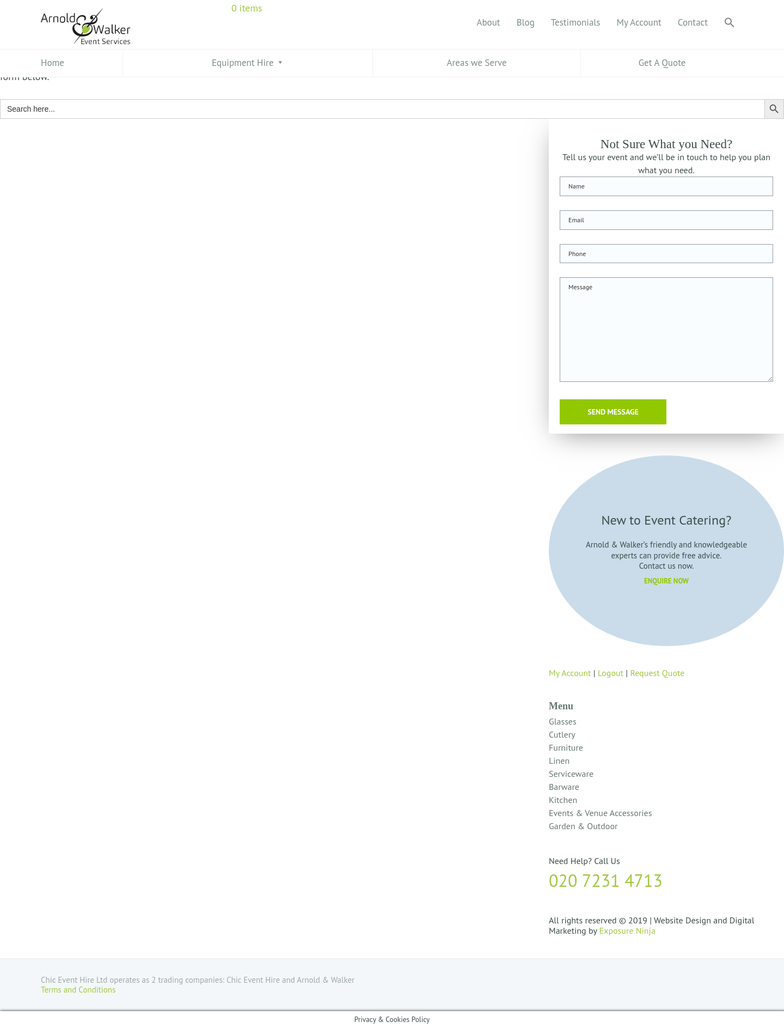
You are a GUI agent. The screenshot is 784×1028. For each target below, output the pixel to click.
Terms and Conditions (79, 989)
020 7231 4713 (606, 880)
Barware (564, 786)
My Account (570, 672)
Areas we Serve (477, 63)
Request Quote (657, 672)
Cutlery (562, 734)
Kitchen (563, 799)
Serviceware (571, 773)
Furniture (566, 747)
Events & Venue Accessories (600, 812)
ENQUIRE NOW (666, 581)
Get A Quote (662, 63)
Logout (610, 672)
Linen (559, 760)
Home (52, 63)
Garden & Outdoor (583, 825)
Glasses (563, 721)
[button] (729, 23)
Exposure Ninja (627, 930)
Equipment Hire (243, 63)
